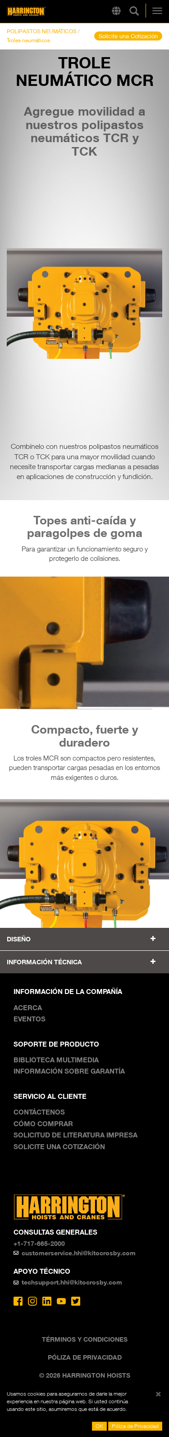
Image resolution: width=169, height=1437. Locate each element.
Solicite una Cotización (128, 36)
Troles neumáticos (28, 40)
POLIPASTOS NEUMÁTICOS (42, 31)
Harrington (40, 11)
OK (99, 1426)
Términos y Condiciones (85, 1339)
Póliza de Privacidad (85, 1357)
